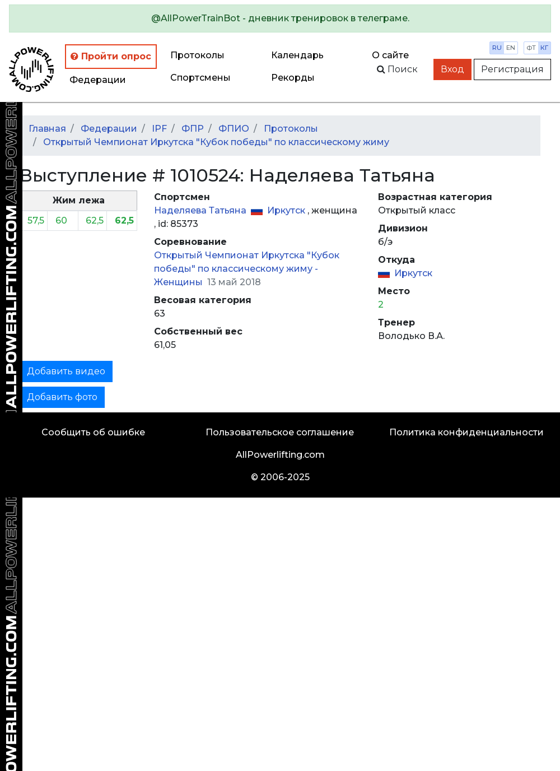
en (510, 48)
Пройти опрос (111, 56)
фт (531, 48)
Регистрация (512, 69)
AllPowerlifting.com (280, 454)
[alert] (280, 18)
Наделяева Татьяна (201, 210)
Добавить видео (66, 371)
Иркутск (287, 210)
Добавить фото (62, 397)
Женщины (179, 282)
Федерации (97, 80)
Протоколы (197, 55)
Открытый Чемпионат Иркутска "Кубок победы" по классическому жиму (216, 142)
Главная (47, 128)
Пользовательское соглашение (280, 432)
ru (497, 48)
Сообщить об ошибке (93, 432)
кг (544, 48)
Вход (452, 69)
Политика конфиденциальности (466, 432)
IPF (159, 128)
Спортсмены (200, 77)
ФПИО (233, 128)
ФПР (192, 128)
